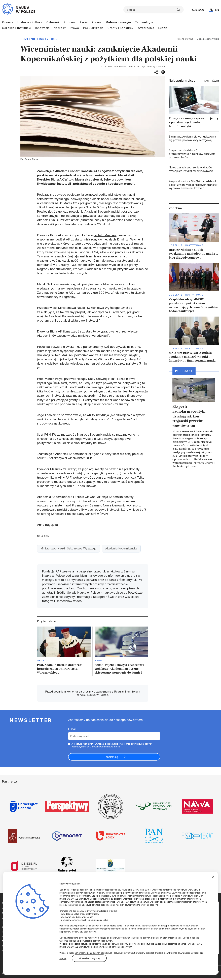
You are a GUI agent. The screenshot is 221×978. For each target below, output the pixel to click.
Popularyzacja (93, 28)
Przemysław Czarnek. (87, 505)
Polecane (184, 371)
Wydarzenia (145, 28)
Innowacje (42, 28)
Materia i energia (118, 22)
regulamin (88, 743)
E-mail (72, 729)
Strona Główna (185, 38)
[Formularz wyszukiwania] (153, 9)
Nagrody (60, 28)
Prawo (74, 28)
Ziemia (97, 22)
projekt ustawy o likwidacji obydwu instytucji (88, 509)
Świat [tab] (215, 80)
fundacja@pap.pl (155, 944)
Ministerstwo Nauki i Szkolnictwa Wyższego (68, 548)
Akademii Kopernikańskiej (127, 199)
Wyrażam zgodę (89, 958)
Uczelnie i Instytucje (16, 28)
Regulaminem (122, 691)
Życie (84, 22)
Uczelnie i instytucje (39, 39)
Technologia (144, 22)
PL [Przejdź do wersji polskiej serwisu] (211, 9)
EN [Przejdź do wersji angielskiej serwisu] (217, 9)
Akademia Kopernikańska (121, 548)
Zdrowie (70, 22)
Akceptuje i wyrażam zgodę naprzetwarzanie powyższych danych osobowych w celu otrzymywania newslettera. (111, 745)
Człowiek (53, 22)
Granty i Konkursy (120, 28)
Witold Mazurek (105, 235)
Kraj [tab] (206, 80)
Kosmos (7, 22)
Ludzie (162, 28)
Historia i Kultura (29, 22)
